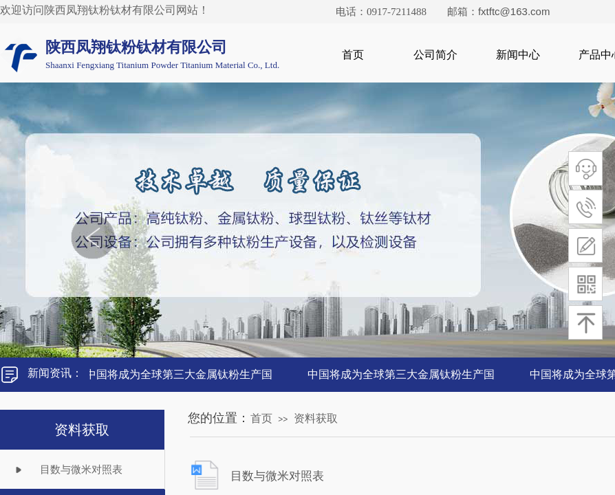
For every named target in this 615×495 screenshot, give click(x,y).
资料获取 (316, 418)
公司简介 (435, 54)
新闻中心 (518, 54)
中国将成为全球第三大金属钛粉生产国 (180, 374)
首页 (353, 54)
